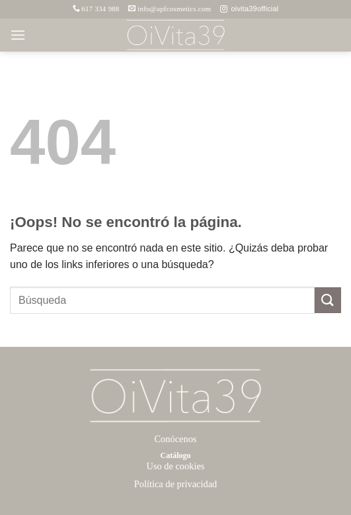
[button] (18, 35)
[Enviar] (328, 300)
